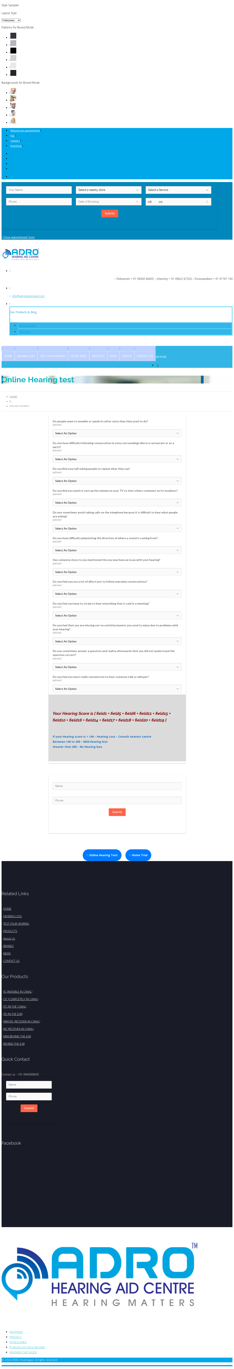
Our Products (27, 325)
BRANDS (8, 946)
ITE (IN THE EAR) (13, 1014)
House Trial (79, 356)
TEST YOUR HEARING (16, 924)
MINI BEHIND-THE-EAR (17, 1036)
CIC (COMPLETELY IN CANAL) (20, 999)
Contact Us (145, 356)
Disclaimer (18, 1342)
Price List (98, 356)
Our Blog (24, 332)
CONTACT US (11, 961)
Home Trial (138, 855)
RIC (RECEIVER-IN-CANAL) (18, 1029)
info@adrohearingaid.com (28, 296)
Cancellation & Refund (27, 1347)
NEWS (7, 953)
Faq (12, 135)
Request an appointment (25, 130)
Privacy (16, 1337)
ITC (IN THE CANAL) (14, 1006)
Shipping (16, 1332)
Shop (113, 356)
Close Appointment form (18, 237)
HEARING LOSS (12, 916)
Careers (15, 140)
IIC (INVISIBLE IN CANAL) (17, 992)
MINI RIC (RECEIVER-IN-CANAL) (21, 1021)
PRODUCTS (10, 931)
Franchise (16, 146)
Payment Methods (23, 1352)
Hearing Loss (26, 356)
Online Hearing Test (102, 855)
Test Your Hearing (52, 356)
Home (8, 356)
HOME (7, 909)
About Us (9, 938)
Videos (127, 356)
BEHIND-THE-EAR (14, 1044)
